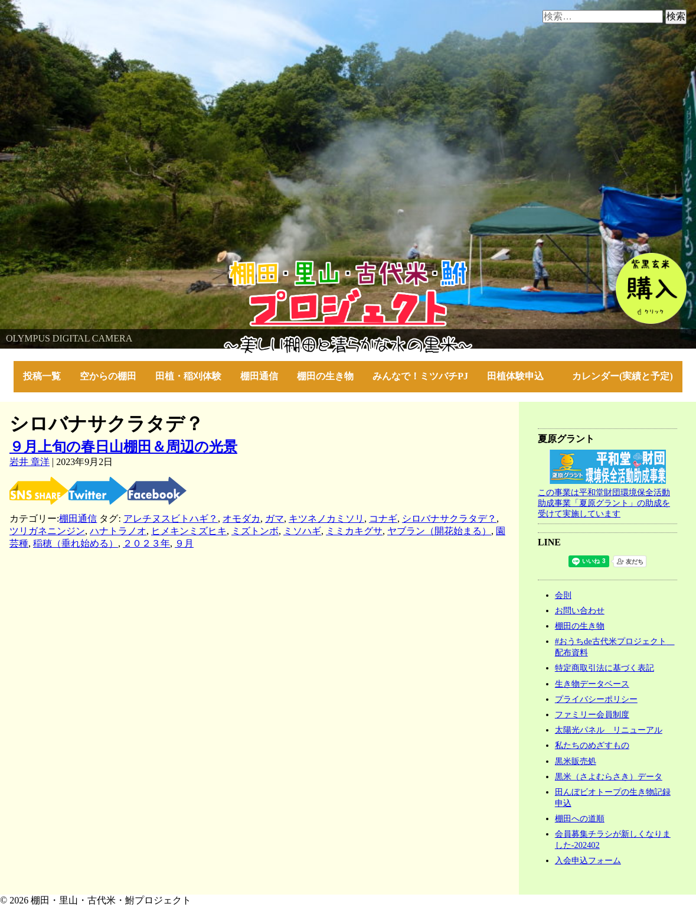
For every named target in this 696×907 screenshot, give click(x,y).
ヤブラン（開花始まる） (439, 531)
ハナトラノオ (118, 531)
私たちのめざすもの (592, 745)
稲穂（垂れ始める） (75, 543)
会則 (563, 595)
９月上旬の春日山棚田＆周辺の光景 (123, 446)
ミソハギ (302, 531)
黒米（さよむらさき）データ (608, 776)
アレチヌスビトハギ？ (170, 518)
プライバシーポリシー (596, 699)
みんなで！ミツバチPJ (420, 376)
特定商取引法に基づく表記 (604, 667)
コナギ (383, 518)
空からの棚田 (108, 376)
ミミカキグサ (354, 531)
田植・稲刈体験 (188, 376)
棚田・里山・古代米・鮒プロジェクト (80, 266)
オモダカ (241, 518)
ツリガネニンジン (47, 531)
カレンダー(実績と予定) (622, 376)
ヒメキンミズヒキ (189, 531)
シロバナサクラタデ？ (449, 518)
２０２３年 (146, 543)
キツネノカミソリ (326, 518)
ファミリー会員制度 (592, 714)
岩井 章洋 (29, 462)
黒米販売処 (575, 761)
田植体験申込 (520, 376)
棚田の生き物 (325, 376)
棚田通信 (259, 376)
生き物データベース (592, 683)
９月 (184, 543)
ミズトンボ (255, 531)
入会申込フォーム (588, 860)
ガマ (274, 518)
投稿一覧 (42, 376)
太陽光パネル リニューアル (608, 729)
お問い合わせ (579, 610)
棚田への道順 (579, 818)
